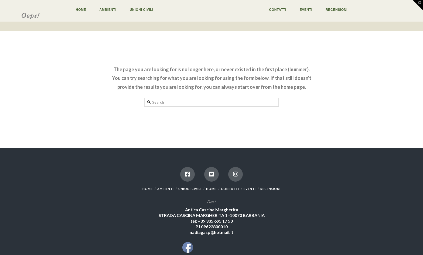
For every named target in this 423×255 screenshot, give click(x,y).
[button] (418, 5)
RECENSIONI (270, 189)
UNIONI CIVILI (190, 189)
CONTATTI (230, 189)
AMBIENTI (165, 189)
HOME (147, 189)
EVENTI (250, 189)
